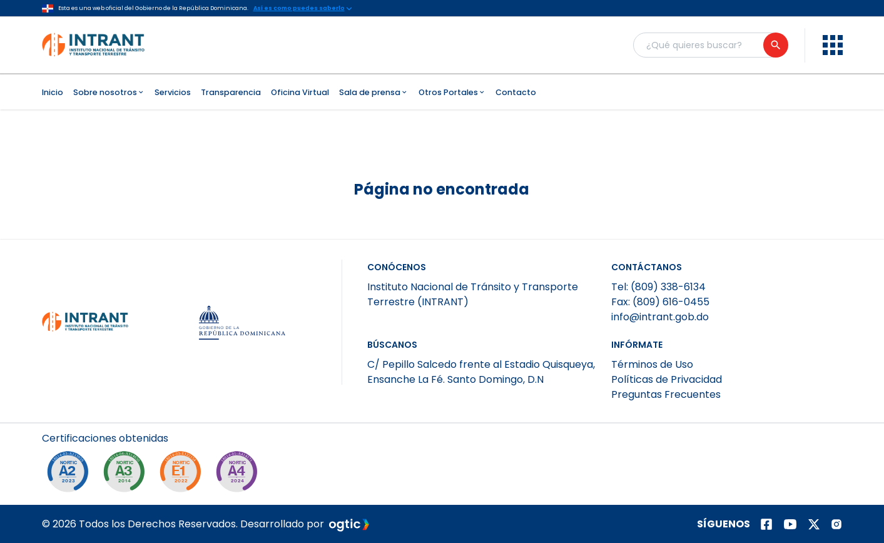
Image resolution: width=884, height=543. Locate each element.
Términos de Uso (652, 364)
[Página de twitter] (814, 524)
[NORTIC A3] (127, 475)
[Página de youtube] (790, 524)
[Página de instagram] (836, 524)
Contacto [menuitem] (515, 92)
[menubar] (442, 91)
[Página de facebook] (766, 524)
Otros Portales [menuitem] (452, 92)
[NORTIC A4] (239, 475)
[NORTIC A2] (70, 475)
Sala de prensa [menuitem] (374, 92)
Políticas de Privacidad (666, 379)
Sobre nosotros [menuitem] (109, 92)
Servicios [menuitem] (173, 92)
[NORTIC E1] (183, 475)
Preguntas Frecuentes (666, 394)
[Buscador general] (710, 45)
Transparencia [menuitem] (231, 92)
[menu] (833, 45)
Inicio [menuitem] (52, 92)
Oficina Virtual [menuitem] (300, 92)
